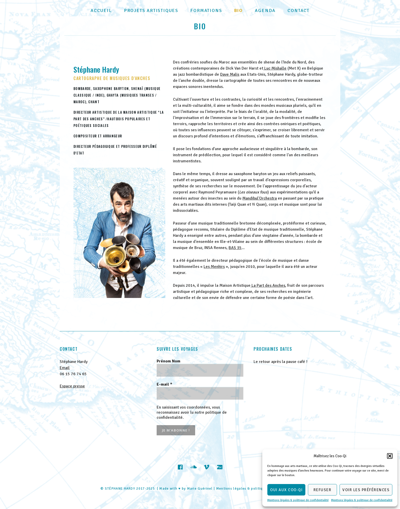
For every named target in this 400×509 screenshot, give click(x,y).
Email (65, 367)
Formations (206, 10)
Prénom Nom (168, 361)
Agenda (265, 10)
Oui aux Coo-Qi (286, 490)
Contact (298, 10)
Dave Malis (229, 74)
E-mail (164, 384)
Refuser (323, 490)
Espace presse (72, 386)
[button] (389, 456)
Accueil (101, 10)
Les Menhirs (214, 266)
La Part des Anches (268, 285)
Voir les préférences (366, 490)
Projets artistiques (151, 10)
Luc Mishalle (274, 68)
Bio (238, 10)
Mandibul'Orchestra (259, 198)
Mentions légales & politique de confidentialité (298, 500)
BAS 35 (235, 247)
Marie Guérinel (200, 489)
